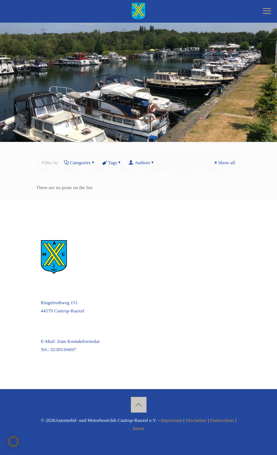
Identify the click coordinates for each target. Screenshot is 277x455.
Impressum (171, 420)
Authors (142, 162)
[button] (13, 441)
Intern (138, 428)
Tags (112, 162)
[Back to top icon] (138, 405)
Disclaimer (196, 420)
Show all (224, 162)
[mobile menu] (267, 11)
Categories (80, 162)
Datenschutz (222, 420)
